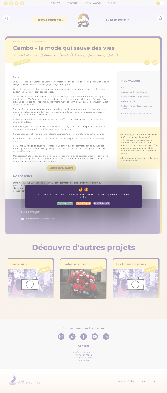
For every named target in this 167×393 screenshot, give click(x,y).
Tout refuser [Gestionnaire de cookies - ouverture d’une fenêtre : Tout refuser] (83, 203)
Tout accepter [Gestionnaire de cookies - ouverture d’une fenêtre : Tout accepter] (65, 203)
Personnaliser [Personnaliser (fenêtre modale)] (101, 203)
